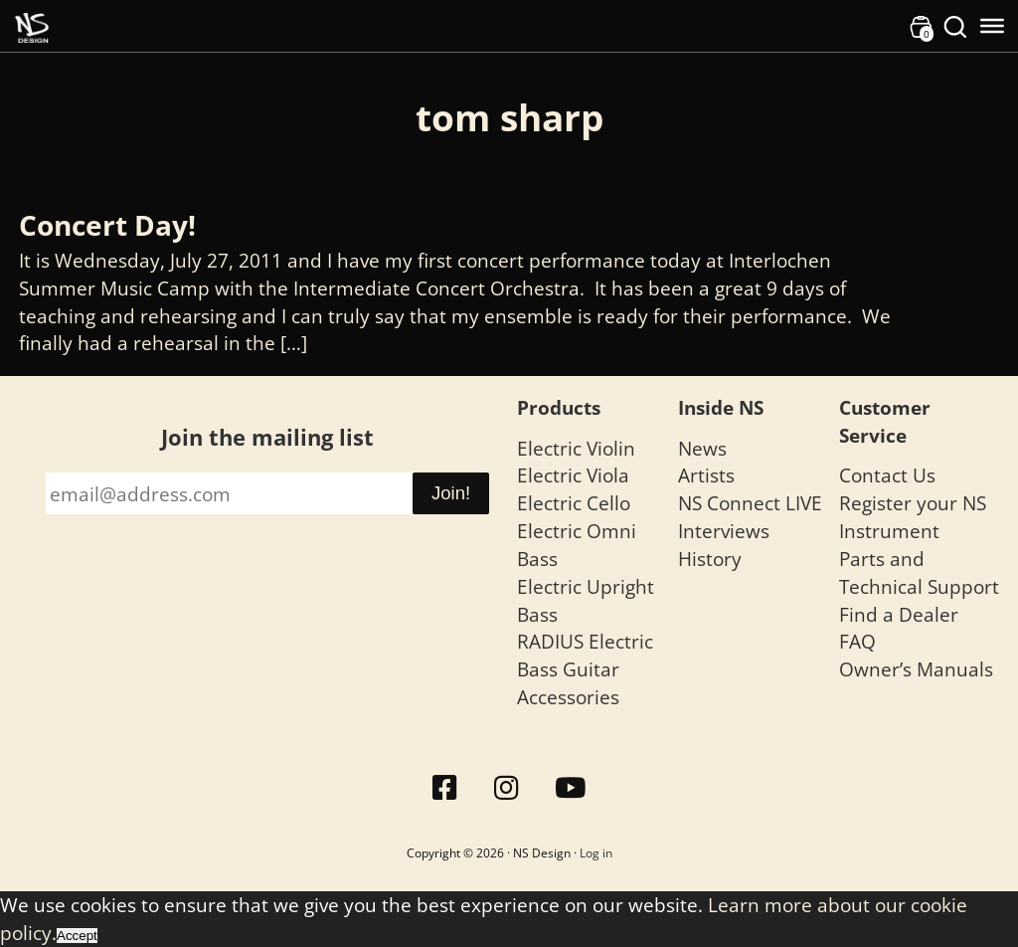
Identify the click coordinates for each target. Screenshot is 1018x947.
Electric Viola (573, 475)
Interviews (723, 530)
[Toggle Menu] (992, 26)
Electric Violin (576, 448)
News (702, 448)
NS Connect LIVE (750, 502)
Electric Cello (573, 502)
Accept (77, 935)
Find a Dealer (898, 614)
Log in (596, 853)
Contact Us (887, 475)
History (710, 558)
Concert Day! (107, 225)
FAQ (857, 641)
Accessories (568, 696)
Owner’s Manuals (916, 669)
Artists (706, 475)
